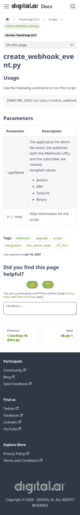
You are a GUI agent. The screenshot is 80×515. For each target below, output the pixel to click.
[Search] (73, 6)
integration (13, 246)
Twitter (11, 408)
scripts (57, 238)
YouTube (12, 429)
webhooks (23, 238)
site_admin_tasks (38, 246)
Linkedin (12, 422)
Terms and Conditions (22, 460)
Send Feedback (17, 384)
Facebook (13, 415)
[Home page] (7, 19)
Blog (9, 377)
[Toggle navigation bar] (6, 6)
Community (14, 370)
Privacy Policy (16, 453)
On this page (16, 45)
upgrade (42, 238)
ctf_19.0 (61, 246)
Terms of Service (26, 297)
